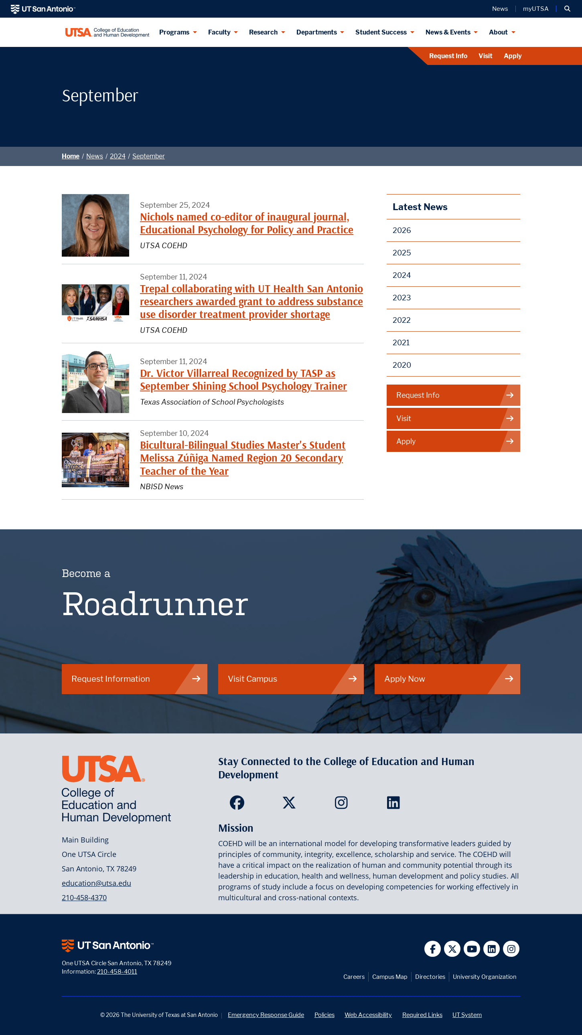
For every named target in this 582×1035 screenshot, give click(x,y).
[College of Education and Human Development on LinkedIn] (395, 805)
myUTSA (536, 9)
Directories (430, 976)
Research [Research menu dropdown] (263, 32)
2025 (402, 253)
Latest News (420, 206)
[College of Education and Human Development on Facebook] (239, 805)
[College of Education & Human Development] (107, 32)
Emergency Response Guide (266, 1014)
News (94, 156)
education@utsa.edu (96, 883)
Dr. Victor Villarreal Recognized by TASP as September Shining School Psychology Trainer (243, 379)
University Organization (485, 976)
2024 (118, 156)
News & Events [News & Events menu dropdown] (448, 32)
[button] (567, 9)
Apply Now (449, 679)
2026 (402, 230)
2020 (402, 365)
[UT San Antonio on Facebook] (432, 949)
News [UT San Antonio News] (500, 9)
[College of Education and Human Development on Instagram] (343, 805)
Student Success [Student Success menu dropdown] (381, 32)
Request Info (448, 56)
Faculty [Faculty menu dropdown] (219, 32)
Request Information (136, 679)
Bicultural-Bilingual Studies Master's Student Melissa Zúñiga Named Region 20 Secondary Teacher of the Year (243, 457)
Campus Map (390, 976)
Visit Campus (293, 679)
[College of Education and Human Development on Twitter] (291, 805)
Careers (354, 976)
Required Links (422, 1014)
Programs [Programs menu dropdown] (174, 32)
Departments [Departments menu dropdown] (316, 32)
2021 (401, 342)
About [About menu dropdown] (498, 32)
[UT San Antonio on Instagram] (511, 949)
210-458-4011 (117, 971)
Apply (513, 56)
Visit (486, 56)
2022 (402, 320)
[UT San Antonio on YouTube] (472, 949)
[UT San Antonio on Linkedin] (491, 949)
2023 (402, 298)
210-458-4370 (84, 897)
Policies (324, 1014)
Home (70, 156)
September (148, 156)
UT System (467, 1014)
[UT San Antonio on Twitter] (452, 949)
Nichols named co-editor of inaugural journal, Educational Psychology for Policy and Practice (246, 223)
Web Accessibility (368, 1014)
